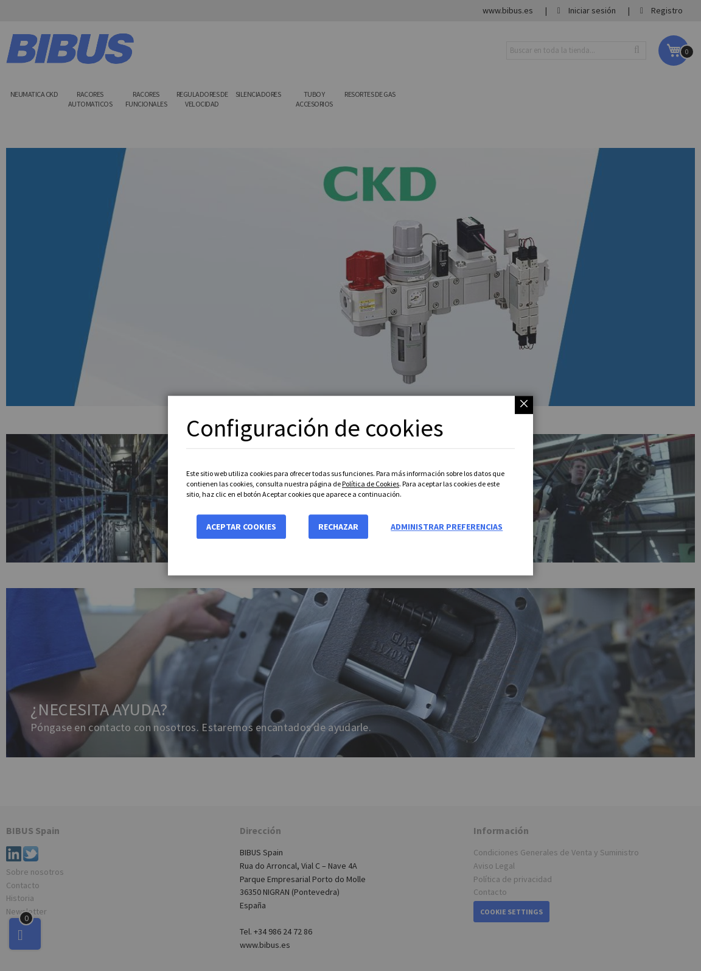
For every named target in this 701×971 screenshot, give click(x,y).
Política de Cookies (370, 483)
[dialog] (350, 485)
